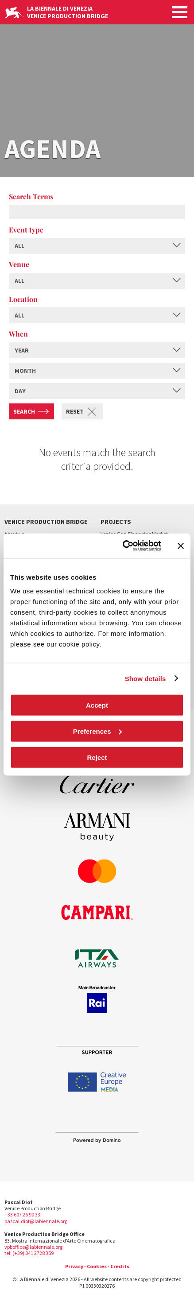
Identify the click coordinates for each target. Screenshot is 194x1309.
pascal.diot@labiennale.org (35, 1221)
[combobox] (97, 246)
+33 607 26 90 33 (22, 1214)
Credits (119, 1266)
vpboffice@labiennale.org (33, 1246)
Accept (97, 705)
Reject (97, 757)
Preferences (97, 731)
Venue (19, 264)
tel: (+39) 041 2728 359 (29, 1253)
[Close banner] (181, 545)
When (18, 333)
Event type (26, 229)
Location (23, 299)
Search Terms (31, 196)
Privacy (74, 1266)
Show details (145, 678)
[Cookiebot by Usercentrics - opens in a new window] (123, 546)
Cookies (97, 1266)
